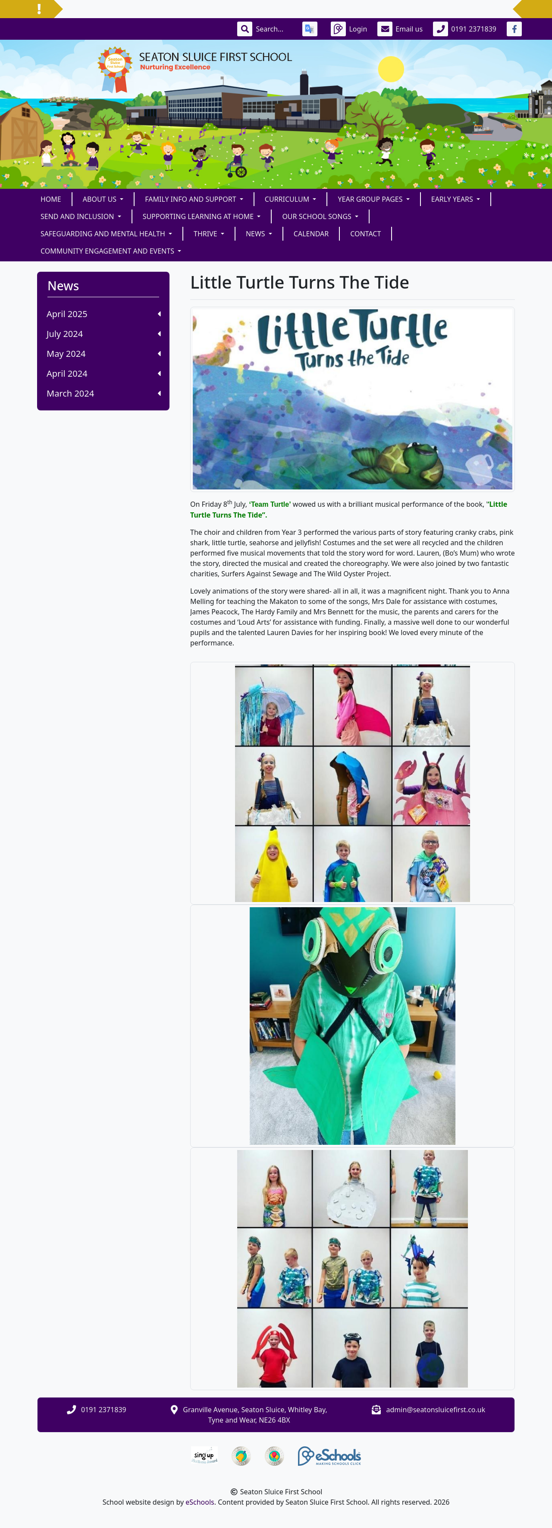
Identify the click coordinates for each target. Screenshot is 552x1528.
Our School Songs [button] (317, 216)
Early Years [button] (453, 199)
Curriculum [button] (288, 199)
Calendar (311, 233)
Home (51, 199)
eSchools (199, 1502)
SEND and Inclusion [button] (78, 216)
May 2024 (104, 353)
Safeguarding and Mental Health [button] (104, 233)
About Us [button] (101, 199)
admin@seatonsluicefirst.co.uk (436, 1409)
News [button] (256, 233)
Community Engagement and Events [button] (108, 251)
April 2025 (104, 314)
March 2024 (104, 393)
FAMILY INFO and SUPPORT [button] (191, 199)
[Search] (273, 29)
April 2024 (104, 373)
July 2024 (104, 334)
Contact (365, 233)
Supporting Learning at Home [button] (199, 216)
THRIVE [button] (206, 233)
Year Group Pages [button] (371, 199)
